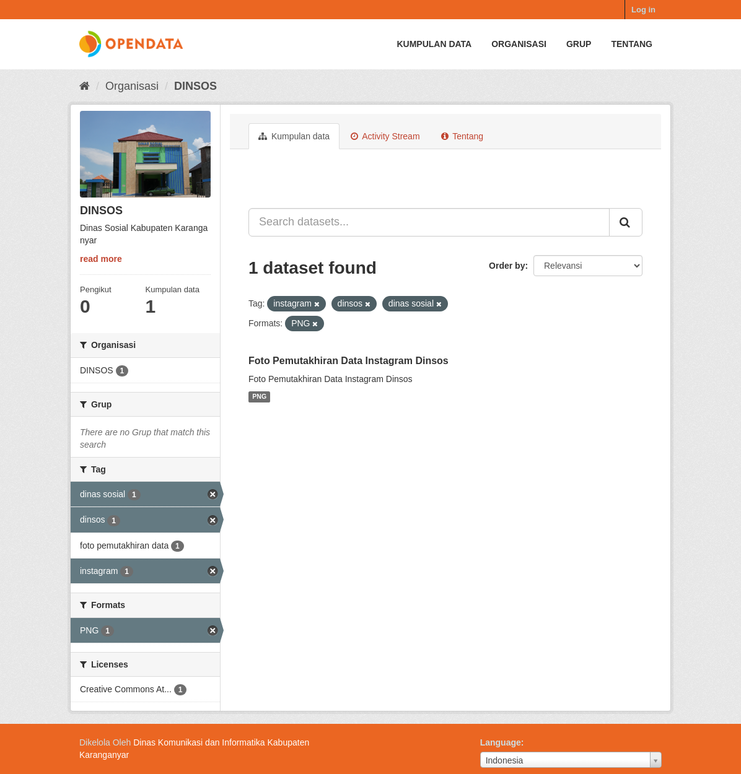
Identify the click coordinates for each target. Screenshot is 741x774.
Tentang (631, 44)
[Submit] (625, 222)
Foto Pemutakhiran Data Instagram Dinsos (348, 360)
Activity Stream (385, 136)
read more (101, 259)
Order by (507, 266)
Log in (643, 9)
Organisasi (518, 44)
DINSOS (195, 86)
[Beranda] (84, 86)
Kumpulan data (434, 44)
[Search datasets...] (429, 222)
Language (500, 742)
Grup (578, 44)
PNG (259, 397)
